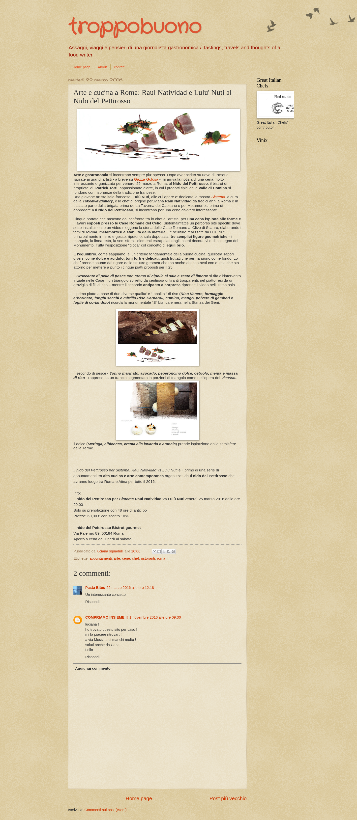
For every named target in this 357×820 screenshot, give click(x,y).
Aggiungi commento (92, 668)
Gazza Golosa (146, 179)
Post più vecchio (228, 798)
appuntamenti (100, 558)
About (102, 67)
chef (135, 558)
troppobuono (134, 27)
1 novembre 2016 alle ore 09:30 (155, 617)
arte (117, 558)
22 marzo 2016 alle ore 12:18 (130, 588)
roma (161, 558)
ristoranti (148, 558)
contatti (119, 67)
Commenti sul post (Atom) (105, 810)
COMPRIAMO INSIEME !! (106, 617)
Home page (81, 67)
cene (126, 558)
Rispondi (92, 602)
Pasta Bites (95, 588)
